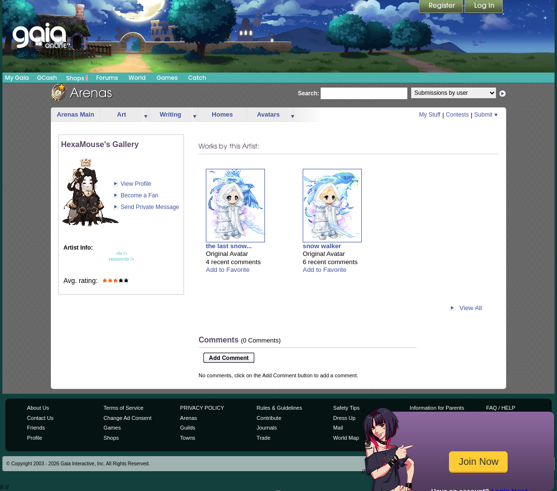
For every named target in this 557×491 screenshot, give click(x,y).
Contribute (269, 418)
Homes (222, 114)
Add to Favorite (227, 269)
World (137, 78)
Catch (197, 78)
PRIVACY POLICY (202, 408)
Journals (267, 428)
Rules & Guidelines (279, 408)
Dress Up (344, 418)
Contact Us (40, 418)
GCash (47, 78)
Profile (34, 438)
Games (167, 78)
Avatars (268, 114)
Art (121, 114)
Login (483, 7)
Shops (77, 78)
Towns (187, 438)
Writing (171, 114)
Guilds (187, 428)
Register (441, 7)
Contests (457, 114)
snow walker (322, 246)
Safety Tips (346, 408)
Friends (36, 428)
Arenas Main (75, 114)
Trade (263, 438)
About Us (38, 408)
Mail (338, 428)
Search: (308, 93)
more (146, 115)
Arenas (188, 418)
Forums (107, 78)
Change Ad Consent (128, 418)
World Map (346, 438)
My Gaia (17, 78)
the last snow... (229, 246)
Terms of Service (123, 408)
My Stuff (429, 114)
